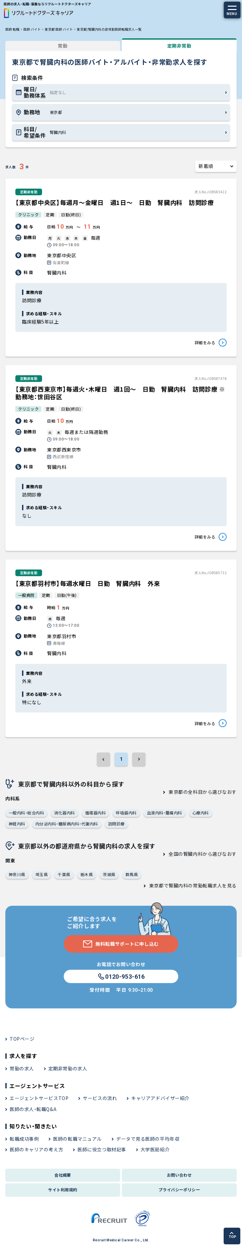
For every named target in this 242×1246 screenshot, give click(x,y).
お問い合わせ (179, 1175)
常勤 (62, 45)
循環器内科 (95, 812)
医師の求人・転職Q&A (33, 1109)
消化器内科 (64, 812)
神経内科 (17, 823)
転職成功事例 (24, 1138)
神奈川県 (17, 874)
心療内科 (200, 812)
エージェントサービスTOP (39, 1098)
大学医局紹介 (155, 1149)
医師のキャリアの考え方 (36, 1149)
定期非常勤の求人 (67, 1068)
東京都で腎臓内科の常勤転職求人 (185, 885)
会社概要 (62, 1175)
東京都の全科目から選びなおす (203, 791)
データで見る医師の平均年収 (147, 1138)
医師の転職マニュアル (77, 1138)
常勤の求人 (22, 1068)
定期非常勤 (179, 45)
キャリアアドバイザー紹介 (160, 1098)
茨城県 (109, 874)
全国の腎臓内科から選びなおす (203, 853)
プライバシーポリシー (179, 1189)
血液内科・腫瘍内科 (164, 812)
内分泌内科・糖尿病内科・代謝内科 (66, 823)
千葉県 (64, 874)
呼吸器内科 (126, 812)
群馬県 (132, 874)
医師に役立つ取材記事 (101, 1149)
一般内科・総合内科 (26, 812)
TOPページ (22, 1038)
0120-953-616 (121, 976)
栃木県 (86, 874)
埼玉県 (41, 874)
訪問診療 (116, 823)
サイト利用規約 (62, 1189)
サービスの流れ (100, 1098)
